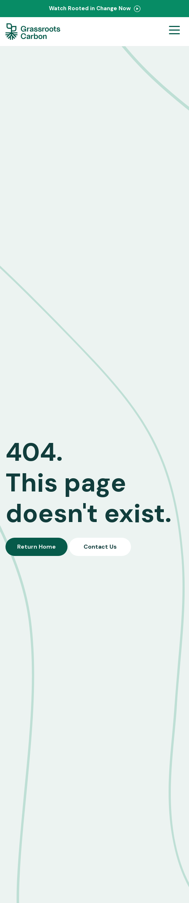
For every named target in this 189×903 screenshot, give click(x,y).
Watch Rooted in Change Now (94, 8)
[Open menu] (174, 31)
